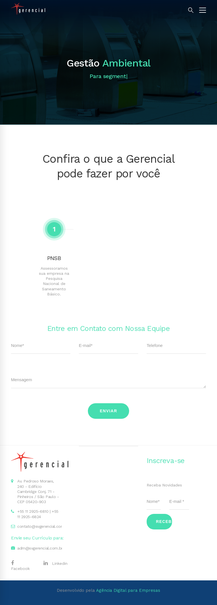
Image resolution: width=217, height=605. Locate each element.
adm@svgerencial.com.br (40, 548)
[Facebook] (24, 565)
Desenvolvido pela (108, 574)
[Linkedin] (55, 563)
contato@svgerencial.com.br (43, 526)
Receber (164, 521)
